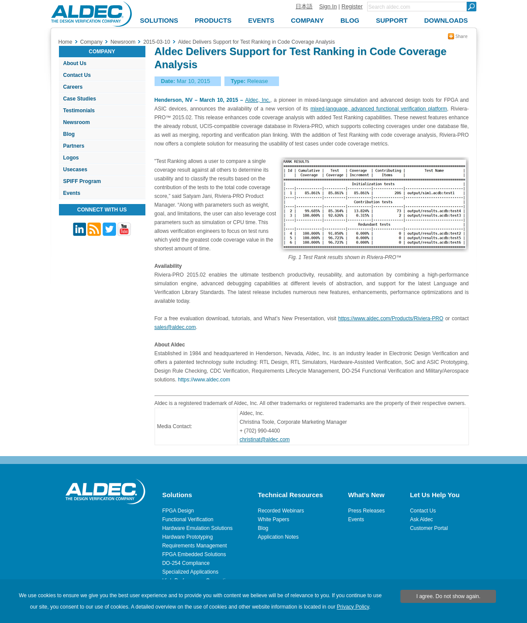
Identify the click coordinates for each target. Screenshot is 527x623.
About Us (74, 63)
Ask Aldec (421, 519)
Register (351, 6)
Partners (74, 146)
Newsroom (76, 122)
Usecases (75, 169)
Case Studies (79, 99)
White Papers (273, 519)
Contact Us (77, 75)
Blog (69, 134)
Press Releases (366, 511)
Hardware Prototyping (187, 537)
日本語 (304, 6)
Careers (73, 87)
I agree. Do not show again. (449, 596)
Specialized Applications (190, 572)
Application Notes (278, 537)
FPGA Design (178, 511)
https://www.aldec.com (204, 380)
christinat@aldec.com (265, 439)
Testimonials (79, 110)
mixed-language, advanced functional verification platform (378, 109)
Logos (71, 158)
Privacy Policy (353, 607)
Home (65, 42)
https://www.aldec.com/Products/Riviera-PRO (390, 318)
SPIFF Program (82, 181)
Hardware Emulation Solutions (197, 528)
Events (71, 193)
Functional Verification (187, 519)
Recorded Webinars (281, 511)
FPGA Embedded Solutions (194, 554)
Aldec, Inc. (257, 100)
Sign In (328, 6)
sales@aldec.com (175, 327)
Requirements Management (194, 546)
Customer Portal (429, 528)
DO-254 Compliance (186, 563)
